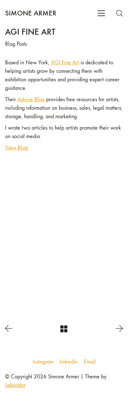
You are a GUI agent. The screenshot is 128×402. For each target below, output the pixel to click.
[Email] (90, 361)
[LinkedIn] (68, 361)
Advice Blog (31, 99)
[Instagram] (43, 361)
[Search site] (119, 13)
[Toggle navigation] (101, 13)
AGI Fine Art (65, 62)
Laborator (15, 385)
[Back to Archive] (63, 328)
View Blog (16, 147)
